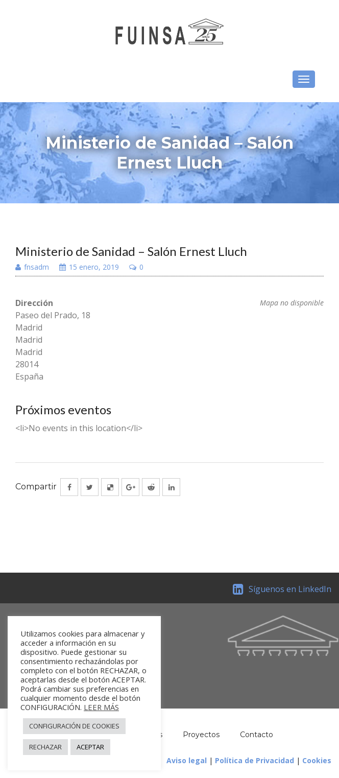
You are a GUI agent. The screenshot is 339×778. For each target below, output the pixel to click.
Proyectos (201, 734)
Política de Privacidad (254, 760)
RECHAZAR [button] (45, 746)
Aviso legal (186, 760)
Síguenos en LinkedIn (282, 589)
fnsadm (32, 268)
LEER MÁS (101, 707)
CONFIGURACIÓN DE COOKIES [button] (74, 725)
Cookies (316, 760)
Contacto (256, 734)
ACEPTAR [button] (90, 746)
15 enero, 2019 (89, 268)
